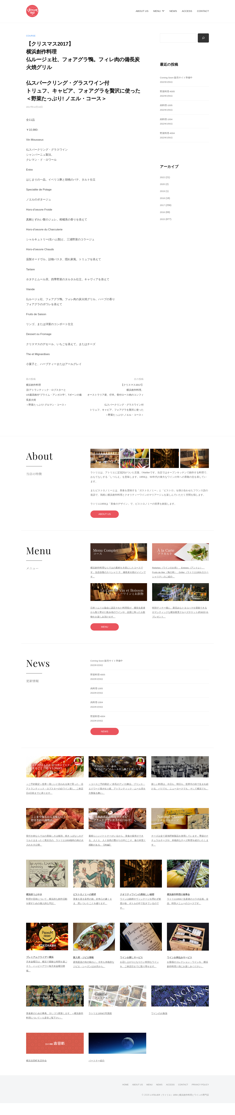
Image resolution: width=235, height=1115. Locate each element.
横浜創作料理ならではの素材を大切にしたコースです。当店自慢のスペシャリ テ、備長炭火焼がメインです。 (118, 583)
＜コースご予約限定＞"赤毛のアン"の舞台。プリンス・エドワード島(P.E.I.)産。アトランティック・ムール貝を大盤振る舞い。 (117, 801)
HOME (117, 1096)
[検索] (203, 38)
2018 (162, 198)
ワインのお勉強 (159, 1025)
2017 (162, 205)
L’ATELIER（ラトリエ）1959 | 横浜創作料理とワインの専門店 (177, 1106)
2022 (162, 177)
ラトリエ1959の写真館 (101, 1025)
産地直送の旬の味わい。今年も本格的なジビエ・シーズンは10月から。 (94, 974)
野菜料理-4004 (168, 133)
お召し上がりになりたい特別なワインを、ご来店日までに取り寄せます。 (141, 974)
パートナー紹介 (97, 1072)
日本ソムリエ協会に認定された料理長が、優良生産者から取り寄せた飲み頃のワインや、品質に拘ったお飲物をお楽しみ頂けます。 (118, 623)
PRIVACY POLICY (199, 1096)
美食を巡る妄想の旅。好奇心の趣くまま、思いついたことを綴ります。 (94, 911)
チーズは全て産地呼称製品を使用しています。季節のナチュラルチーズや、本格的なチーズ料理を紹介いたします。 (179, 852)
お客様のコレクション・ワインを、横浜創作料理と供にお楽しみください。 (188, 974)
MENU (157, 11)
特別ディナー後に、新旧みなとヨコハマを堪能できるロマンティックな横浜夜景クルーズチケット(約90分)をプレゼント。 (180, 623)
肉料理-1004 (167, 119)
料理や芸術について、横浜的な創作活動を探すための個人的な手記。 (47, 911)
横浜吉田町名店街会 (37, 1072)
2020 (162, 184)
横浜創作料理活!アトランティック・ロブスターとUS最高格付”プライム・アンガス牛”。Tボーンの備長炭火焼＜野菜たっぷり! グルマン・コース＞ (53, 394)
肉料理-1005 (167, 105)
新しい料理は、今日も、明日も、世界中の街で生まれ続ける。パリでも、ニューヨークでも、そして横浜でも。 (179, 801)
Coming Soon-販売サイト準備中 (178, 77)
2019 (162, 191)
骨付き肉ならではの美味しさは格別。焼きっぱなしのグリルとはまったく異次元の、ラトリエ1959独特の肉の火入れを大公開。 (54, 852)
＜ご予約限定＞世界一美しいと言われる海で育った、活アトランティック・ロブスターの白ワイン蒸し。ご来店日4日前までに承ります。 (54, 801)
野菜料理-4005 (168, 91)
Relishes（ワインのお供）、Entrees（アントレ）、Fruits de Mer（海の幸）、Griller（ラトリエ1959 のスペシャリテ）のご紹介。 (180, 583)
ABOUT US (142, 11)
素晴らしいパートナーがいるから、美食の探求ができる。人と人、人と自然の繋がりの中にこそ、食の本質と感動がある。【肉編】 (117, 852)
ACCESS (187, 11)
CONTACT (203, 11)
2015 (162, 219)
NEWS (173, 11)
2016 (162, 212)
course (31, 35)
